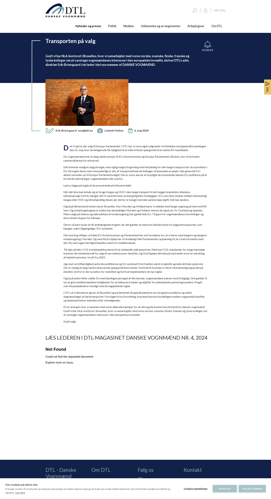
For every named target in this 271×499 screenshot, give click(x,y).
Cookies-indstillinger (196, 488)
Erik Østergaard (74, 86)
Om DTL (216, 26)
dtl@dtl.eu (190, 452)
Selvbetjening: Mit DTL (109, 445)
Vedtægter (102, 461)
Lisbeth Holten (114, 86)
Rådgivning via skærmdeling (112, 451)
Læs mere (20, 492)
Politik (112, 26)
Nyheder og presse (88, 26)
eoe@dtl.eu (85, 86)
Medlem (128, 26)
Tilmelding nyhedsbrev (109, 440)
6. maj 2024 (141, 86)
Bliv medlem (103, 435)
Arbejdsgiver (196, 26)
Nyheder (207, 50)
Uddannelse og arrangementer (161, 26)
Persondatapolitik (106, 456)
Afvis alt (225, 488)
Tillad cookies (252, 488)
